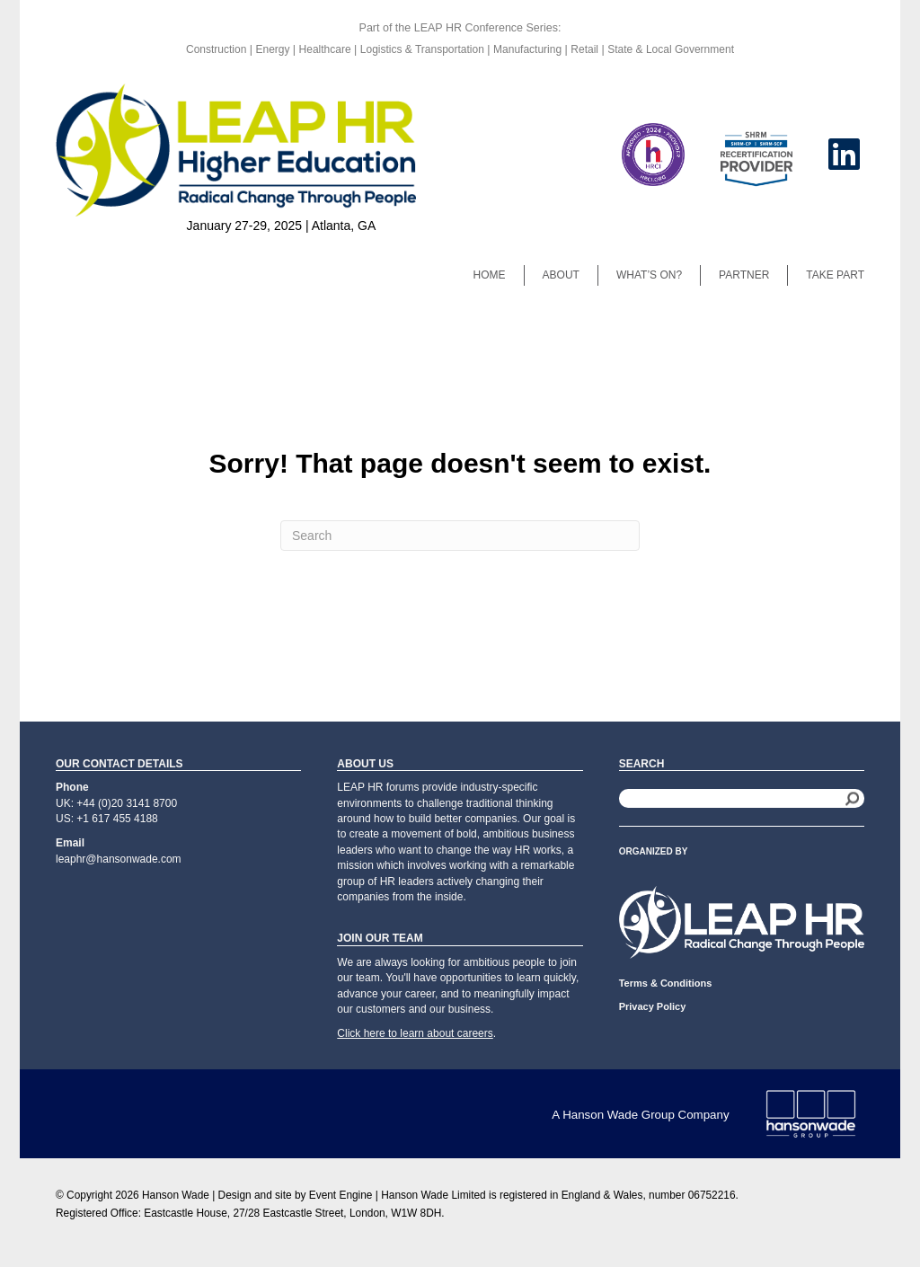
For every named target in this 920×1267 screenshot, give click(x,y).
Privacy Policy (652, 1006)
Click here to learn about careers (414, 1033)
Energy (273, 49)
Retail (584, 49)
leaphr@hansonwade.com (118, 859)
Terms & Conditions (665, 983)
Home (489, 275)
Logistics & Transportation (422, 49)
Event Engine (341, 1195)
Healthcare (325, 49)
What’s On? (649, 275)
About (561, 275)
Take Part (835, 275)
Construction (218, 49)
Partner (744, 275)
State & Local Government (670, 49)
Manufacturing (527, 49)
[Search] (460, 535)
